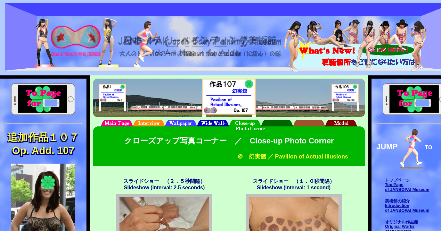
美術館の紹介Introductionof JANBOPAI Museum (407, 206)
